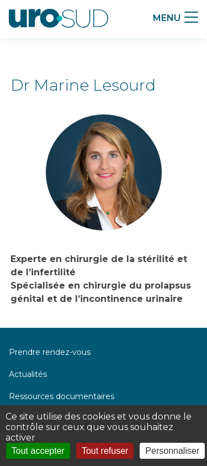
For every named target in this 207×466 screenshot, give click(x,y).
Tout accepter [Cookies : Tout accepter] (38, 450)
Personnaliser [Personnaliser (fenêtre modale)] (172, 450)
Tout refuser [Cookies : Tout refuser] (105, 450)
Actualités (28, 374)
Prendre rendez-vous (50, 352)
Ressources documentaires (61, 396)
